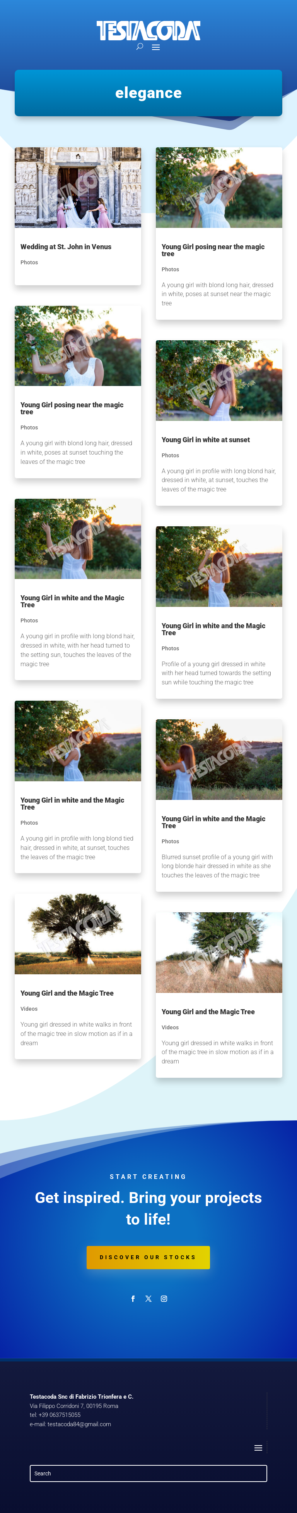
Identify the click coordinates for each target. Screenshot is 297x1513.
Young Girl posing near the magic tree (71, 408)
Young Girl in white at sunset (206, 440)
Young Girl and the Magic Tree (67, 993)
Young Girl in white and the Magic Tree (72, 601)
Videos (29, 1009)
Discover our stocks (148, 1257)
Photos (29, 262)
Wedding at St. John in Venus (65, 247)
